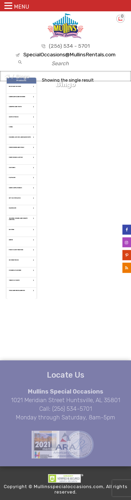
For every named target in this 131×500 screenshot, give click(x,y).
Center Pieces (14, 117)
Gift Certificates (15, 198)
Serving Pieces (14, 260)
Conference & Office (16, 157)
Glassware (12, 208)
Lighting (11, 229)
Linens (11, 239)
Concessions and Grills (16, 147)
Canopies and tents (15, 106)
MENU (21, 7)
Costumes (12, 167)
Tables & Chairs (14, 280)
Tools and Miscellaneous (17, 290)
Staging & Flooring (15, 270)
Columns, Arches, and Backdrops (20, 137)
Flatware (12, 177)
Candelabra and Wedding (17, 96)
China (11, 126)
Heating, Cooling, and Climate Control (18, 219)
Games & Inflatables (15, 187)
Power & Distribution (16, 249)
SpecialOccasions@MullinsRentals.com (69, 54)
